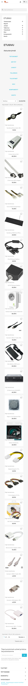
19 (9, 637)
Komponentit (7, 34)
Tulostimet (7, 30)
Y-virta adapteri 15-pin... (14, 495)
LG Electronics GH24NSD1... (14, 390)
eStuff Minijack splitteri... (14, 259)
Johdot (6, 26)
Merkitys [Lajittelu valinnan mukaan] (9, 101)
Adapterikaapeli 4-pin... (14, 469)
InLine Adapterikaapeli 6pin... (14, 206)
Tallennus (6, 28)
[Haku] (14, 9)
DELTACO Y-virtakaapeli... (14, 521)
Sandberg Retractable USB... (14, 128)
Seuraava (22, 637)
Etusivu (7, 18)
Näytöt (6, 23)
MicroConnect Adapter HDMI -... (14, 547)
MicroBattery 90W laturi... (14, 364)
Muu (5, 32)
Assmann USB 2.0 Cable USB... (14, 338)
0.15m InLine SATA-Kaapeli (14, 180)
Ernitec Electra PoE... (14, 154)
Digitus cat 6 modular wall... (14, 416)
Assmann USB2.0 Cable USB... (14, 574)
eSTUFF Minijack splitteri (14, 285)
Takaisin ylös (19, 641)
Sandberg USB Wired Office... (14, 233)
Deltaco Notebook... (14, 442)
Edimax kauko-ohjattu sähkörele (14, 311)
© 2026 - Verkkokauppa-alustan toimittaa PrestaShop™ (12, 683)
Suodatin (22, 101)
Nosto (5, 36)
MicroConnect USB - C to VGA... (14, 626)
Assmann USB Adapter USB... (14, 600)
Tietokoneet (7, 21)
